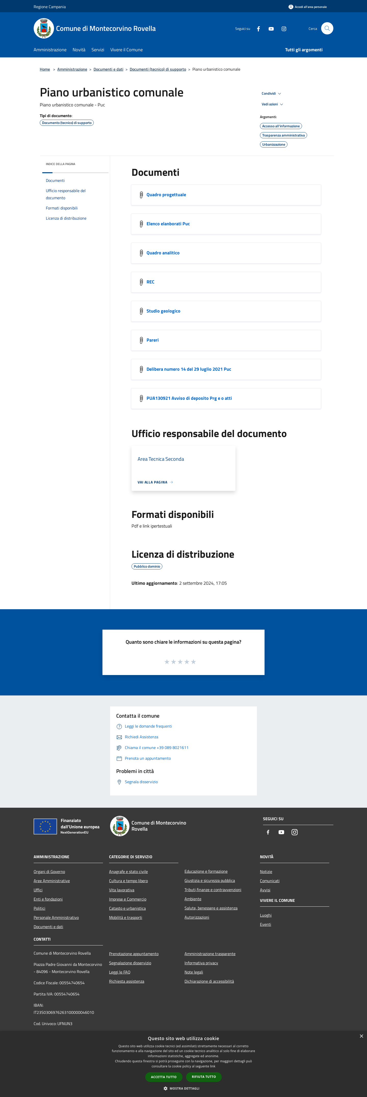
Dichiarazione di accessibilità (209, 981)
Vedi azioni (273, 104)
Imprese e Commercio (127, 899)
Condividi (272, 94)
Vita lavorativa (121, 890)
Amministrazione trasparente (210, 954)
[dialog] (183, 1064)
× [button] (361, 1036)
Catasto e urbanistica (127, 908)
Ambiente (193, 899)
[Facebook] (256, 28)
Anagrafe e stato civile (128, 871)
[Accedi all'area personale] (307, 7)
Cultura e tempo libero (128, 881)
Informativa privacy (201, 963)
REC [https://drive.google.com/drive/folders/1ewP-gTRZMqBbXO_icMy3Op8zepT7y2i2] (150, 281)
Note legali (194, 972)
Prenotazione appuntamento (134, 954)
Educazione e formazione (206, 871)
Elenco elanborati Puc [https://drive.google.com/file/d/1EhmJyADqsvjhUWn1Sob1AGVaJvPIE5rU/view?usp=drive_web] (168, 223)
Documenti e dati (108, 69)
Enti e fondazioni (48, 899)
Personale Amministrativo (56, 917)
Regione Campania (50, 7)
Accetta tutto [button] (164, 1077)
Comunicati (270, 881)
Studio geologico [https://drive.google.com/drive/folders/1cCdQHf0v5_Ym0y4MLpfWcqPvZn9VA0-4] (163, 310)
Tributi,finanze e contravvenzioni (213, 890)
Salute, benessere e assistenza (211, 908)
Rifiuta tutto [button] (204, 1077)
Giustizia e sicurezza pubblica (210, 880)
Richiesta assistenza (126, 981)
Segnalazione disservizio (130, 963)
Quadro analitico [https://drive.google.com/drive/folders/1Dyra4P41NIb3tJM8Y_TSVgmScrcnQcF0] (163, 252)
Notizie (266, 871)
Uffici (38, 890)
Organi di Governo (49, 871)
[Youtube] (269, 28)
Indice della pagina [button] (60, 163)
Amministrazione (72, 69)
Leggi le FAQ (119, 972)
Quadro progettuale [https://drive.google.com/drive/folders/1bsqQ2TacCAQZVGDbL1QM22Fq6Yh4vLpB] (166, 194)
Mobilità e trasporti (125, 917)
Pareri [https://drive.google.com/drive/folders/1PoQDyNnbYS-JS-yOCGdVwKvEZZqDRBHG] (153, 339)
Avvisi (265, 890)
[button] (183, 1088)
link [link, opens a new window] (212, 1066)
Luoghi (266, 915)
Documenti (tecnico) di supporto (158, 69)
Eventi (265, 924)
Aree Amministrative (52, 881)
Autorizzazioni (197, 917)
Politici (39, 908)
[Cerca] (327, 28)
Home (45, 69)
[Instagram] (282, 28)
